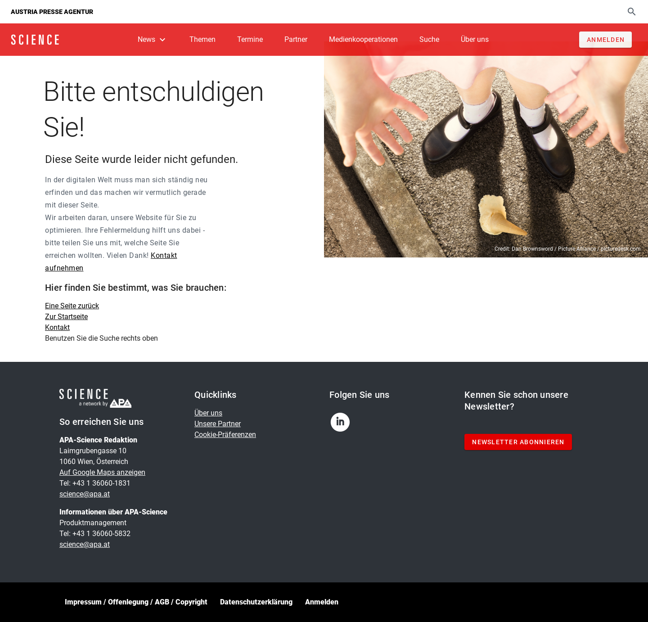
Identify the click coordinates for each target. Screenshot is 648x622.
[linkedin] (343, 424)
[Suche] (631, 11)
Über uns (208, 413)
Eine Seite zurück (72, 306)
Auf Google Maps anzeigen (102, 472)
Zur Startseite (66, 316)
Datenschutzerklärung (256, 602)
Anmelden (321, 602)
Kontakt (57, 327)
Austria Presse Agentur (52, 11)
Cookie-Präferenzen (225, 434)
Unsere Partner (217, 423)
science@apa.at (84, 494)
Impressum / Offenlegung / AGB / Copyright (136, 602)
